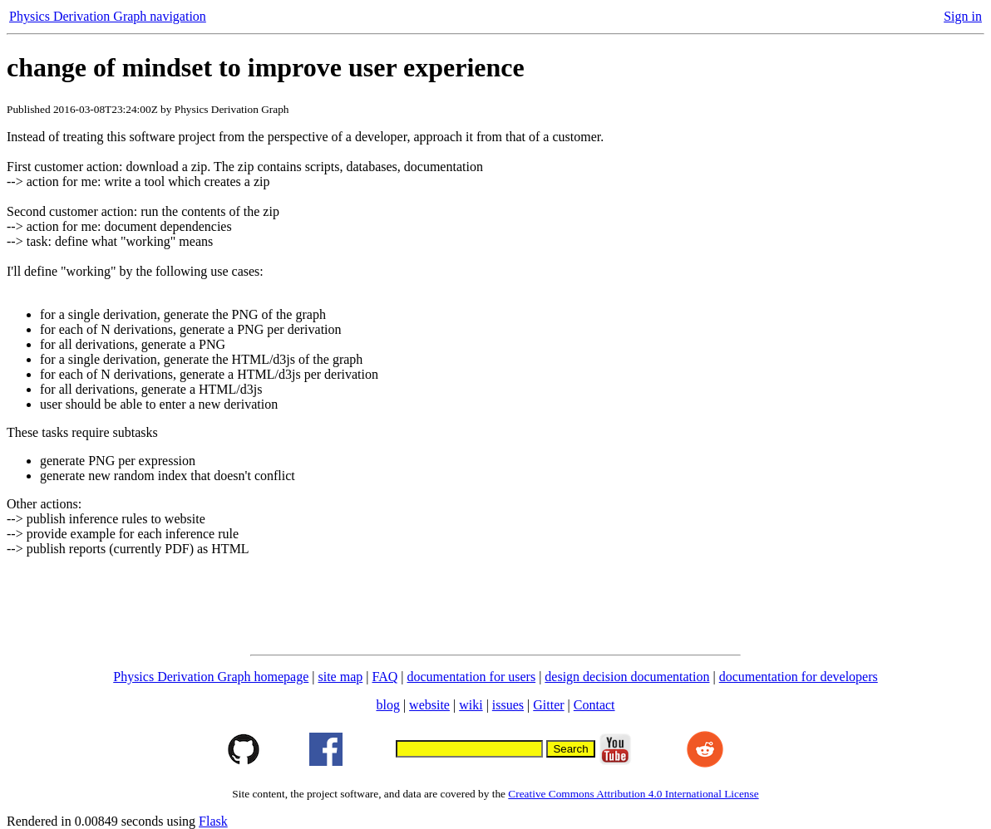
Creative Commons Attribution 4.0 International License (633, 793)
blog (387, 705)
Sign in (963, 16)
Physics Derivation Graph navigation (107, 16)
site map (340, 677)
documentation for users (471, 677)
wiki (470, 705)
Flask (213, 821)
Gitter (548, 705)
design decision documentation (627, 677)
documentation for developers (798, 677)
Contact (594, 705)
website (429, 705)
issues (508, 705)
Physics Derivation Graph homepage (210, 677)
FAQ (384, 677)
